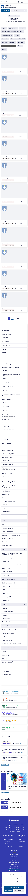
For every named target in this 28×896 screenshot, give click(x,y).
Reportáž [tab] (21, 42)
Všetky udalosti (5, 792)
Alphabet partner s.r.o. (21, 888)
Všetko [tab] (4, 28)
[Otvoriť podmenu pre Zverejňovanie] (25, 516)
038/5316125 (14, 867)
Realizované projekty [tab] (8, 42)
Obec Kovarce (18, 890)
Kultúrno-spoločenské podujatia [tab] (12, 31)
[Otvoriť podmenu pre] (25, 325)
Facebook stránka (14, 870)
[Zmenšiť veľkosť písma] (20, 2)
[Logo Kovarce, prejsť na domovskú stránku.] (14, 6)
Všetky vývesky (5, 765)
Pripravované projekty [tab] (18, 39)
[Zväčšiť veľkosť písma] (22, 2)
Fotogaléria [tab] (13, 28)
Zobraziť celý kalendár (7, 811)
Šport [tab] (20, 46)
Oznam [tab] (17, 35)
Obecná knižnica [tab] (7, 35)
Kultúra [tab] (22, 28)
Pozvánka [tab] (5, 39)
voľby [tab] (4, 49)
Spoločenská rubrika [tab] (8, 46)
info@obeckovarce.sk (14, 869)
